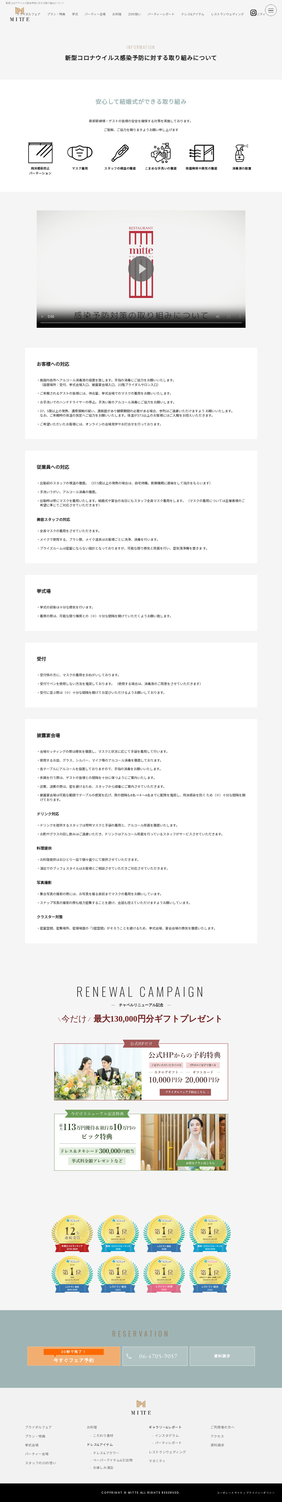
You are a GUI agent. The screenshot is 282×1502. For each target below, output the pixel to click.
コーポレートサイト (230, 1492)
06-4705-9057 (152, 1356)
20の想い (134, 14)
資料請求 (222, 1356)
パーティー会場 (95, 14)
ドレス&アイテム (192, 14)
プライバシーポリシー (260, 1492)
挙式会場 (32, 1445)
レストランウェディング (227, 14)
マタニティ (258, 14)
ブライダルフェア (38, 1427)
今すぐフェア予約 (74, 1356)
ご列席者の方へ (222, 1427)
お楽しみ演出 (103, 1468)
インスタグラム (167, 1436)
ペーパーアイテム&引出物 (113, 1460)
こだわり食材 (103, 1436)
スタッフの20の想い (40, 1463)
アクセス (217, 1436)
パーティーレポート (161, 14)
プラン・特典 (56, 14)
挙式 (75, 14)
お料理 (116, 14)
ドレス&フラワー (106, 1453)
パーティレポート (168, 1443)
